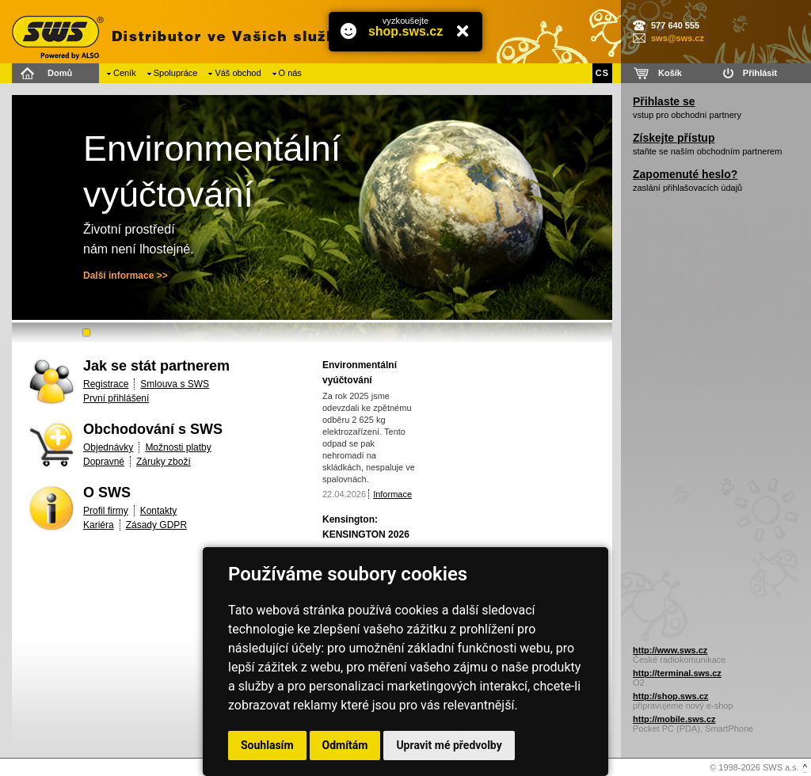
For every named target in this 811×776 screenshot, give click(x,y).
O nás (290, 73)
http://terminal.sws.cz (677, 673)
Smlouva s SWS (174, 384)
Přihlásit (760, 73)
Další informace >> (125, 275)
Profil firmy (105, 510)
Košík (670, 73)
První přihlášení (116, 398)
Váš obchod (238, 73)
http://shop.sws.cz (670, 696)
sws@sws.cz (677, 38)
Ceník (124, 73)
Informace (392, 494)
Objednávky (108, 447)
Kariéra (98, 525)
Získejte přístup (673, 137)
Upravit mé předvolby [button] (448, 745)
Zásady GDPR (156, 525)
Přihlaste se (664, 101)
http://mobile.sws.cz (674, 719)
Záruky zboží (163, 461)
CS (602, 73)
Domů (60, 73)
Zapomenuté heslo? (685, 174)
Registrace (105, 384)
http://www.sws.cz (670, 650)
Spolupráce (176, 73)
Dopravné (103, 461)
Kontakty (158, 510)
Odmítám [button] (345, 745)
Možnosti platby (178, 447)
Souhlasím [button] (267, 745)
